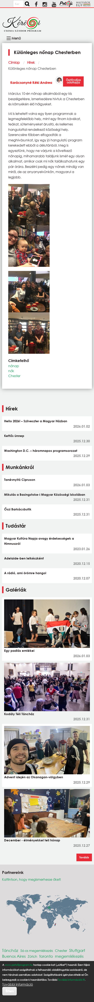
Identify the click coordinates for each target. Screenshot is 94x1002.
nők (11, 371)
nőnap (13, 366)
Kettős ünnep (14, 436)
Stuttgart (77, 950)
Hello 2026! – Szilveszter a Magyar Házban (35, 421)
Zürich (32, 956)
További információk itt (71, 980)
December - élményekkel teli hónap (32, 840)
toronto (46, 956)
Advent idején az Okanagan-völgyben (33, 777)
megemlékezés (69, 956)
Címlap (14, 62)
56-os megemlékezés (36, 950)
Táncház (10, 950)
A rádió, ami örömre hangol (25, 573)
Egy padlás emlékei (19, 650)
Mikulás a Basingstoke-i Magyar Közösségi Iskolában (44, 494)
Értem (10, 991)
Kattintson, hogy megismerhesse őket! (31, 879)
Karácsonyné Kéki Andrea (31, 82)
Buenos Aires (14, 956)
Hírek (31, 62)
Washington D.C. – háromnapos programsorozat (40, 450)
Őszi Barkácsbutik (17, 509)
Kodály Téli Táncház (19, 714)
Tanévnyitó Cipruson (19, 479)
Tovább (84, 857)
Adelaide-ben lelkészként (24, 558)
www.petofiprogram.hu (19, 965)
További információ (17, 984)
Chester (14, 376)
